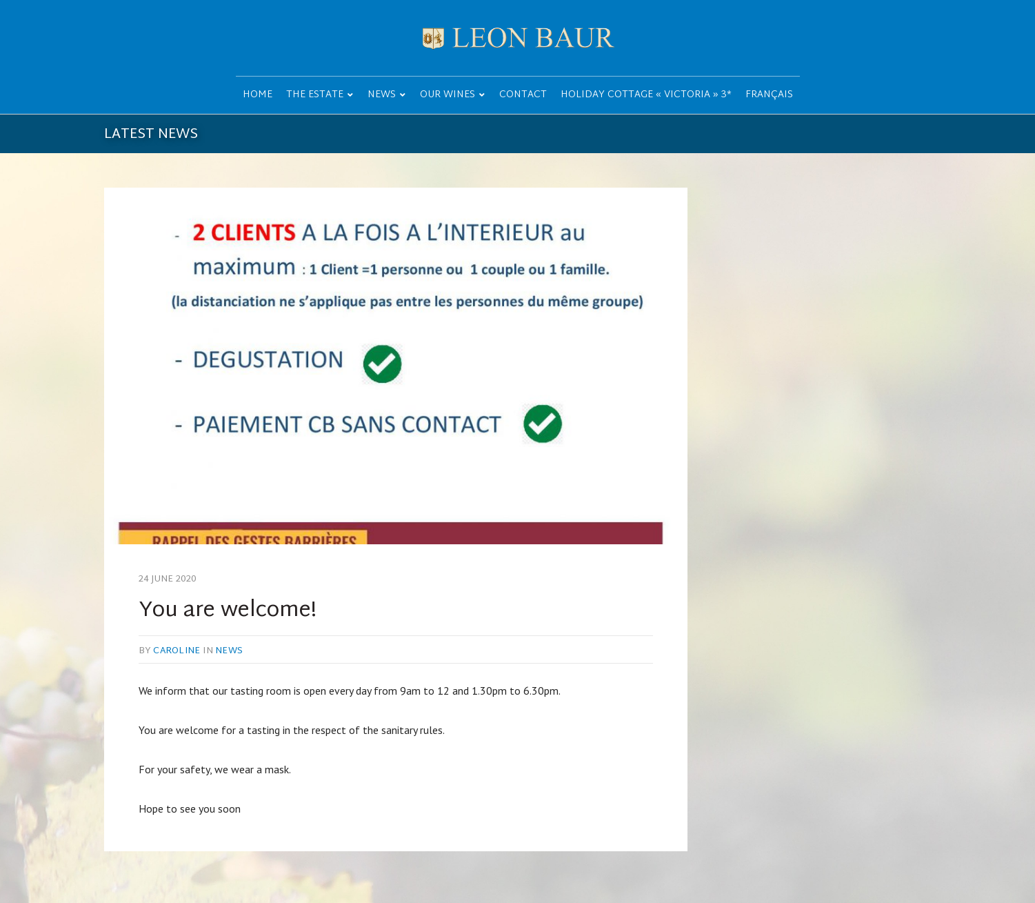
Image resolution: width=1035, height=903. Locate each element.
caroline (176, 651)
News (229, 651)
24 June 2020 (168, 579)
